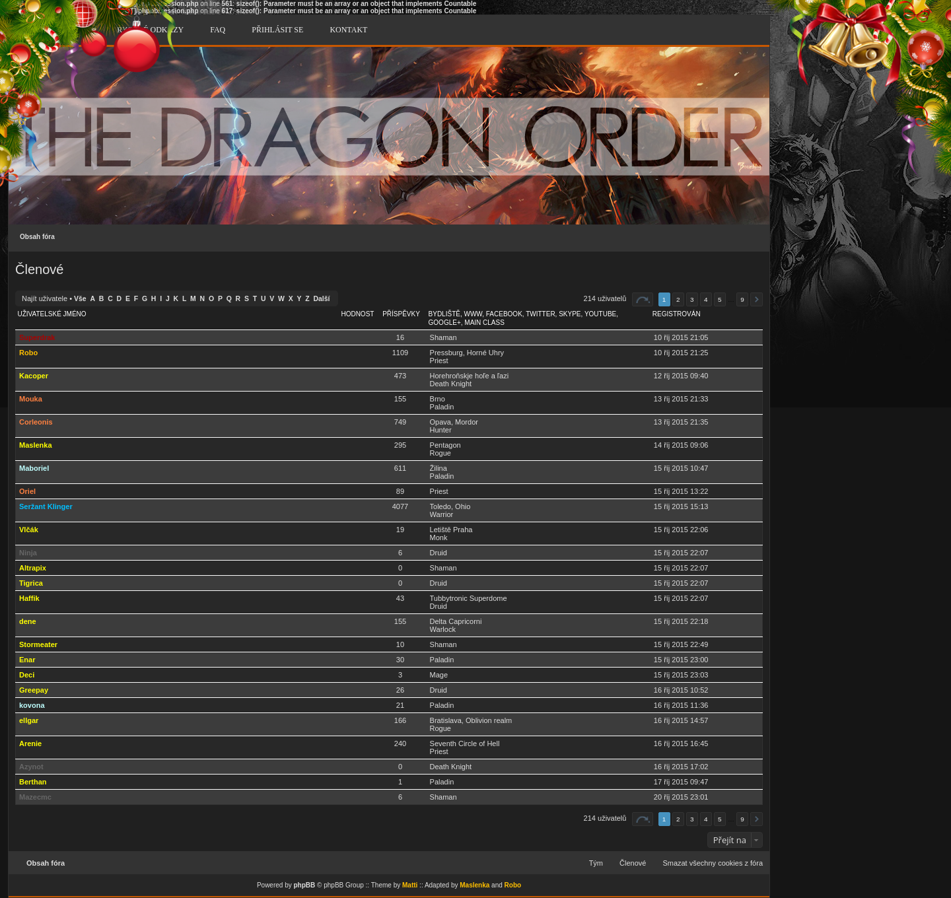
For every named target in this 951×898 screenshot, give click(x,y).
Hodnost (357, 314)
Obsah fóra (37, 236)
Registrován (676, 314)
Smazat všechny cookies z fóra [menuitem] (712, 863)
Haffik (29, 598)
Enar (27, 660)
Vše (80, 298)
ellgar (28, 720)
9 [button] (742, 299)
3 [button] (692, 299)
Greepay (33, 690)
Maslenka (35, 445)
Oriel (27, 491)
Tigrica (31, 583)
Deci (26, 675)
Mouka (30, 399)
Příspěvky (401, 314)
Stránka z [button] (642, 299)
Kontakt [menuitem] (348, 29)
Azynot (31, 767)
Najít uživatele (44, 298)
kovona (32, 705)
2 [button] (678, 299)
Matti (409, 885)
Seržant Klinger (46, 506)
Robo (28, 353)
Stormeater (38, 644)
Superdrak (37, 337)
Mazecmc (35, 797)
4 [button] (706, 299)
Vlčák (28, 530)
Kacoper (33, 376)
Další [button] (756, 299)
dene (27, 621)
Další (322, 298)
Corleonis (36, 422)
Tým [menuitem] (596, 863)
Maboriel (34, 468)
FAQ (217, 29)
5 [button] (720, 299)
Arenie (30, 743)
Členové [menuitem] (632, 863)
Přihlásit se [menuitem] (277, 29)
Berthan (33, 782)
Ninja (28, 553)
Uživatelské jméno (52, 314)
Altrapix (32, 568)
